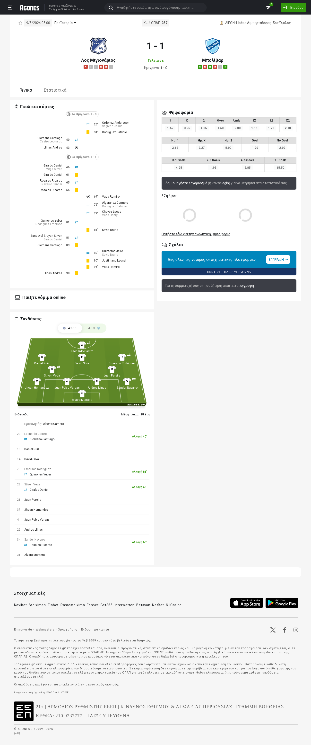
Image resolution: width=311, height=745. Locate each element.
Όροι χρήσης (67, 629)
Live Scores (78, 9)
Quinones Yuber (51, 220)
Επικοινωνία (23, 629)
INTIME (64, 692)
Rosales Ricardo (51, 180)
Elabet (53, 605)
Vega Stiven (54, 169)
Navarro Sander (52, 184)
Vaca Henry (110, 215)
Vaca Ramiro (111, 196)
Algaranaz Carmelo (115, 202)
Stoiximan (37, 605)
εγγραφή (247, 286)
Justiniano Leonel (114, 260)
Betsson (143, 605)
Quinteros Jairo (112, 251)
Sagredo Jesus (112, 126)
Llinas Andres (53, 147)
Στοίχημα (54, 9)
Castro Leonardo (51, 141)
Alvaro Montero (82, 400)
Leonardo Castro (82, 351)
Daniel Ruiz (42, 363)
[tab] (94, 328)
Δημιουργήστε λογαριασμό (186, 183)
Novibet (20, 605)
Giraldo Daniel (52, 165)
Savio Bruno (110, 230)
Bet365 (107, 605)
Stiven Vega (52, 375)
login (225, 183)
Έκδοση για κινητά (95, 629)
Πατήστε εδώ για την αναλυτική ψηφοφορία (196, 234)
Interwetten (125, 605)
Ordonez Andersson (115, 122)
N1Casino (174, 605)
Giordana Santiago (49, 138)
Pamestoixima (72, 605)
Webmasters (45, 629)
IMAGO (50, 692)
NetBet (158, 605)
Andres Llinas (97, 387)
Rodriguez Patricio (114, 132)
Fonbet (92, 605)
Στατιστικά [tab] (55, 90)
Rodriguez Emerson (48, 224)
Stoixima (54, 5)
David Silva (82, 363)
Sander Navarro (127, 387)
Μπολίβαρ (212, 60)
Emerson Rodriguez (122, 363)
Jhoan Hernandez (37, 387)
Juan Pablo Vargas (67, 387)
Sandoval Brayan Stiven (46, 235)
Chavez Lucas (111, 211)
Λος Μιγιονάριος (98, 60)
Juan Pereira (112, 375)
